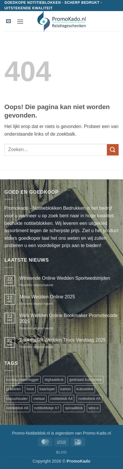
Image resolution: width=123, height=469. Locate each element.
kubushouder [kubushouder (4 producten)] (17, 398)
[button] (8, 21)
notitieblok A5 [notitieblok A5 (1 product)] (89, 398)
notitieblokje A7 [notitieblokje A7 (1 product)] (46, 408)
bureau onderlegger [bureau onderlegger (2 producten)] (22, 379)
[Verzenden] (113, 149)
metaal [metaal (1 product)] (38, 398)
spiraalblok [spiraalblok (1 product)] (74, 408)
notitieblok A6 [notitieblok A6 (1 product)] (17, 408)
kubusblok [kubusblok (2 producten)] (85, 389)
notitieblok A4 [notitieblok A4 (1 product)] (61, 398)
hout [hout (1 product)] (30, 389)
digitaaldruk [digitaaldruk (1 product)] (53, 379)
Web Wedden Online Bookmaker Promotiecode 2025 (69, 318)
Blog (61, 452)
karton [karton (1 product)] (65, 389)
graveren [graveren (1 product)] (13, 389)
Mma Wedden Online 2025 (47, 296)
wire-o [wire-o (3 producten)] (94, 408)
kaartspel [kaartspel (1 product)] (47, 389)
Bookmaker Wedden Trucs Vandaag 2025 (63, 339)
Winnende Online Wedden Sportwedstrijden (65, 278)
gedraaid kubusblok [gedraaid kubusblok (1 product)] (85, 379)
